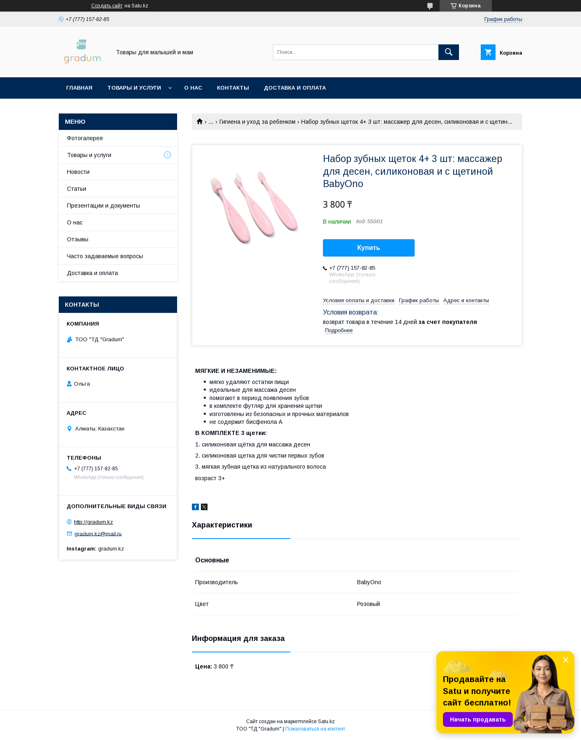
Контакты (233, 88)
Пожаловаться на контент (315, 729)
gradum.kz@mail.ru (98, 533)
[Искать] (448, 52)
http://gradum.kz (93, 522)
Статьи (76, 188)
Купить (368, 247)
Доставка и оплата (295, 88)
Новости (78, 172)
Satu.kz (326, 721)
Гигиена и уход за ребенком (257, 121)
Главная (79, 88)
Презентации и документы (103, 205)
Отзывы (77, 239)
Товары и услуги (134, 88)
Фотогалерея (85, 138)
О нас (193, 88)
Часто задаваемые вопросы (105, 256)
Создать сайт (106, 6)
